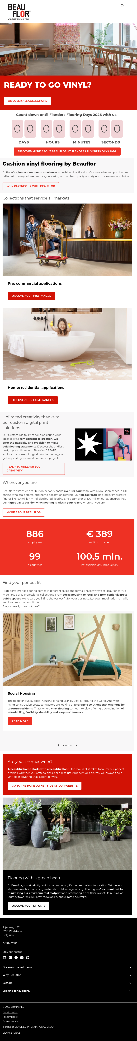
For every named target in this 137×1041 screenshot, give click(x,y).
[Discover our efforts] (28, 906)
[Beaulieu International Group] (35, 1027)
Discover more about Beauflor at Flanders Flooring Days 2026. (67, 151)
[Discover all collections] (27, 101)
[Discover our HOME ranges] (33, 400)
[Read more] (20, 721)
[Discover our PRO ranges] (31, 296)
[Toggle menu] (130, 967)
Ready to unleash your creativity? (25, 468)
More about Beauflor (24, 512)
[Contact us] (12, 943)
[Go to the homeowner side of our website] (45, 786)
